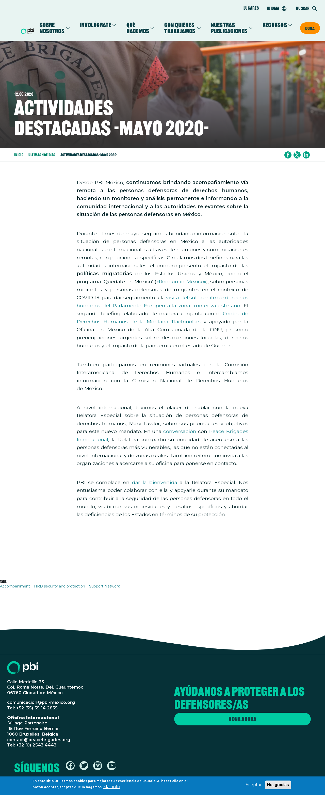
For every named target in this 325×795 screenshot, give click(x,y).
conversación (179, 431)
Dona (310, 28)
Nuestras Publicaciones (229, 28)
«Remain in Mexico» (181, 281)
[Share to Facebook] (287, 154)
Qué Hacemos (137, 28)
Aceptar (254, 785)
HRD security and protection (59, 586)
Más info (111, 787)
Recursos (274, 25)
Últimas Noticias (41, 154)
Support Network (104, 586)
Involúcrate (95, 25)
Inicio (18, 154)
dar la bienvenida (154, 482)
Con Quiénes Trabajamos (179, 28)
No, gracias (278, 785)
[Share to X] (297, 154)
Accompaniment (15, 586)
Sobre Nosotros (52, 28)
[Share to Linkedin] (306, 154)
